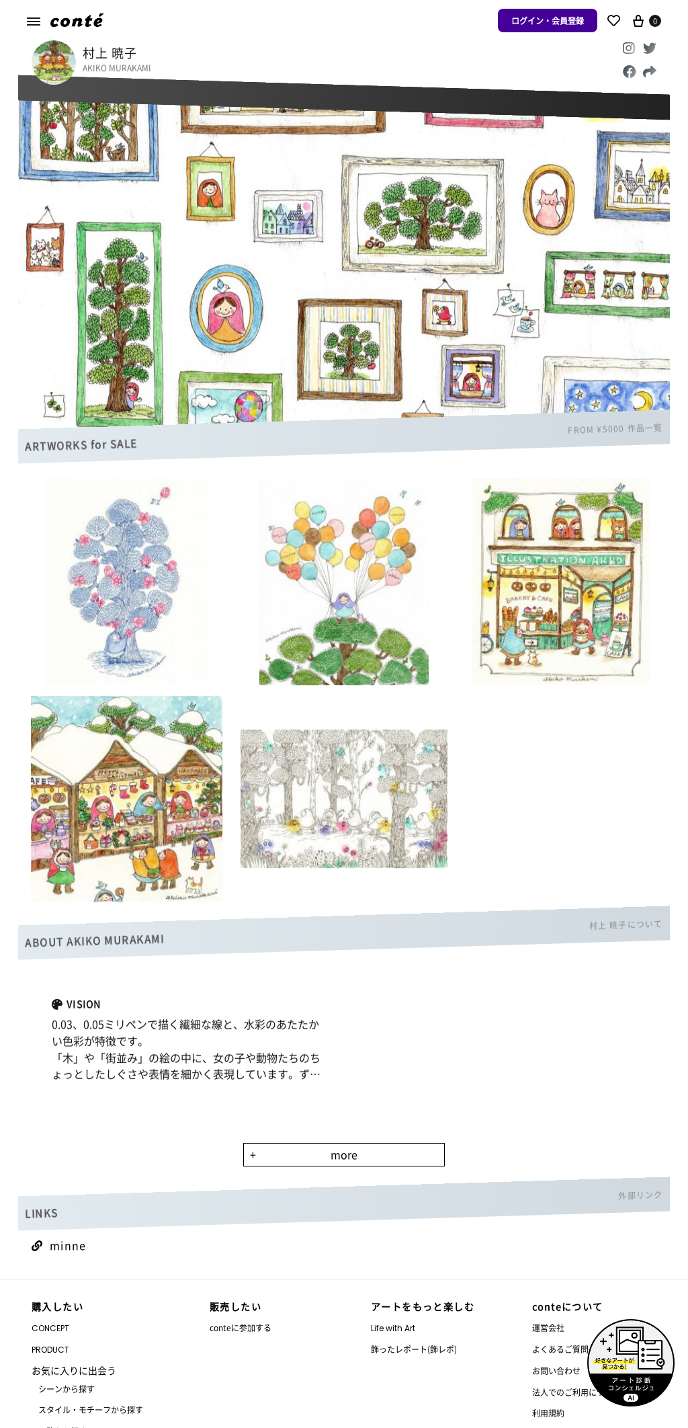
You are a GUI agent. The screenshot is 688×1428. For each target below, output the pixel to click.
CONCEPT (50, 1328)
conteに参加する (240, 1327)
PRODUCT (50, 1349)
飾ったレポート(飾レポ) (414, 1349)
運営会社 (548, 1327)
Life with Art (393, 1328)
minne (59, 1245)
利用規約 (548, 1413)
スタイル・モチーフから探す (90, 1409)
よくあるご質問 (560, 1349)
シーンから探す (66, 1388)
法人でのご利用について (576, 1392)
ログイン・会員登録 (547, 20)
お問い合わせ (556, 1370)
